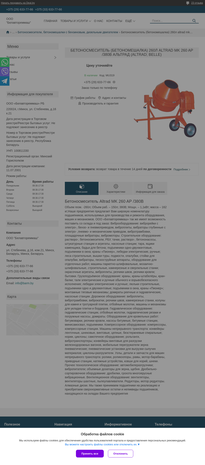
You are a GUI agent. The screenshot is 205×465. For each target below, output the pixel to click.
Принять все (89, 453)
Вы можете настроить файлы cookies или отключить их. (101, 444)
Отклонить (120, 453)
